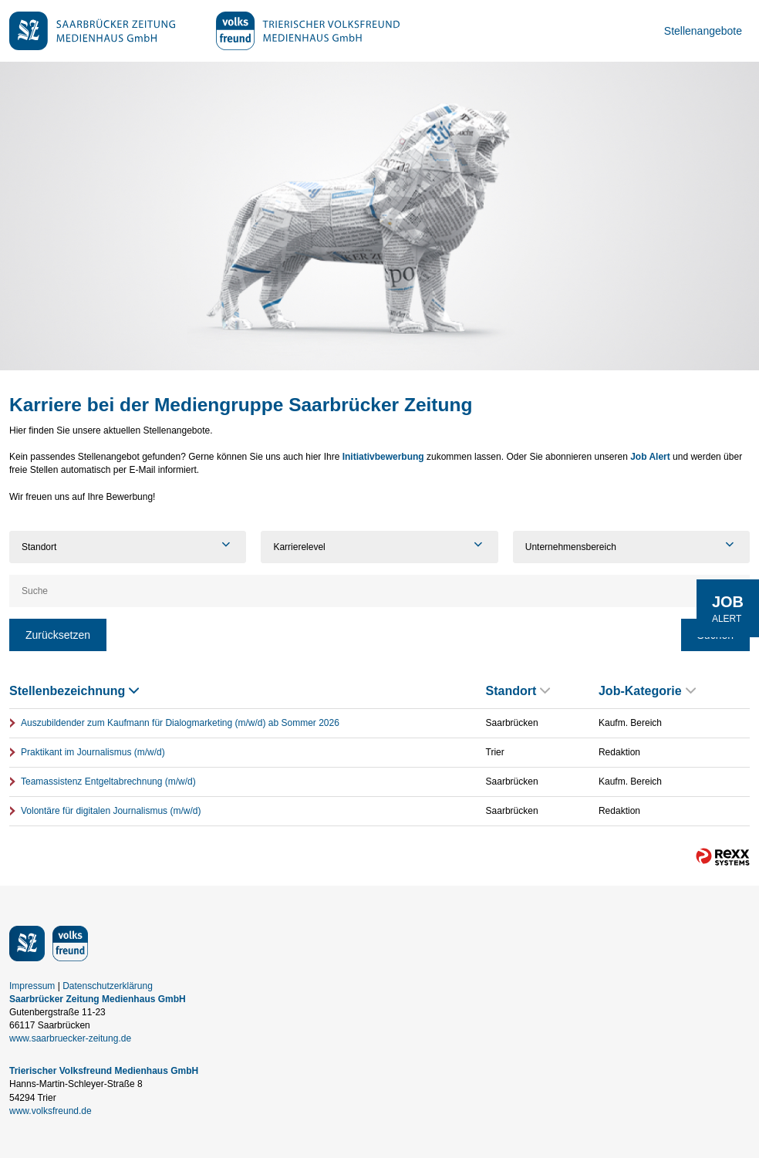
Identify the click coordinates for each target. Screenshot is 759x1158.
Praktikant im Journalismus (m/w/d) (93, 752)
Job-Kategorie (647, 690)
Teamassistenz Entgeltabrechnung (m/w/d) (108, 781)
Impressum (32, 986)
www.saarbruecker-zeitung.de (70, 1038)
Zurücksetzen (57, 635)
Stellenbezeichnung (74, 690)
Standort (518, 690)
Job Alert (650, 456)
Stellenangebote (703, 31)
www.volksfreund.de (50, 1111)
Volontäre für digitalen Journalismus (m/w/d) (111, 810)
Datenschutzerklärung (107, 986)
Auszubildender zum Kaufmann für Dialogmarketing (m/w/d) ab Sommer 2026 (180, 722)
